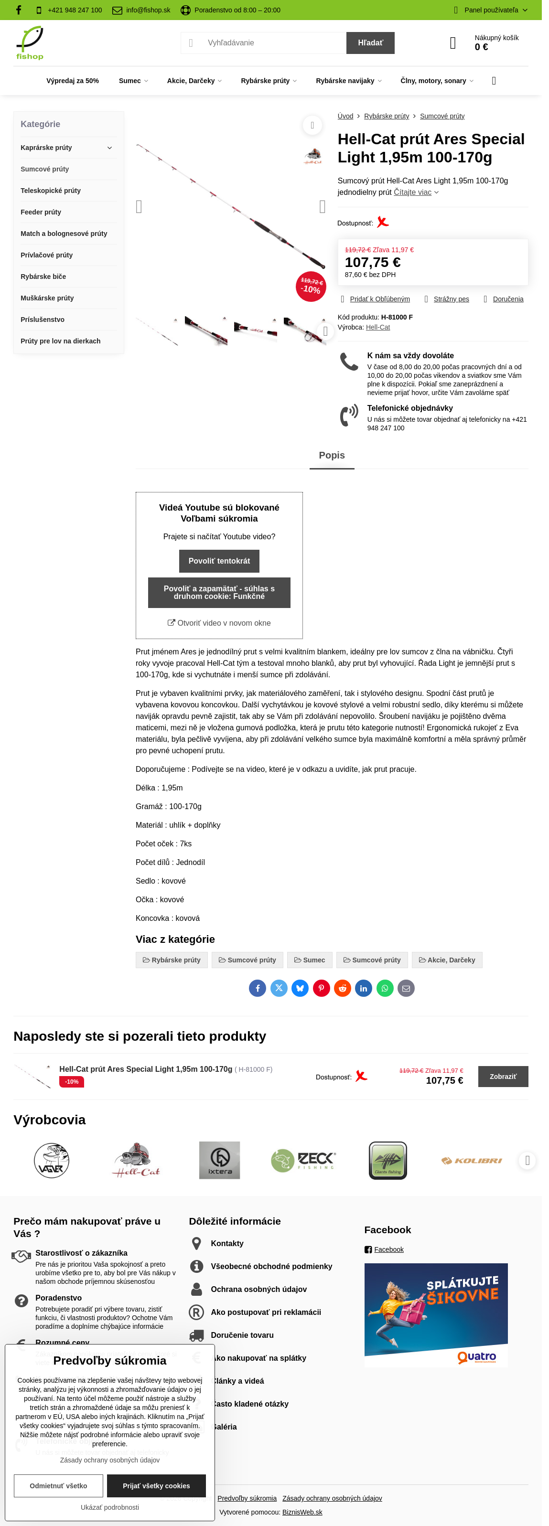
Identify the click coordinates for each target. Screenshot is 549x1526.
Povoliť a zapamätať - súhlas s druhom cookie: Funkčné (219, 592)
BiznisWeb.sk (302, 1512)
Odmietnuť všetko (58, 1486)
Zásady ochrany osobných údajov (332, 1498)
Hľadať (370, 43)
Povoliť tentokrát (219, 561)
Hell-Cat (378, 327)
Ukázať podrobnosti (110, 1507)
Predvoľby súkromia (247, 1498)
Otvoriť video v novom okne (219, 623)
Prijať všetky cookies (156, 1486)
